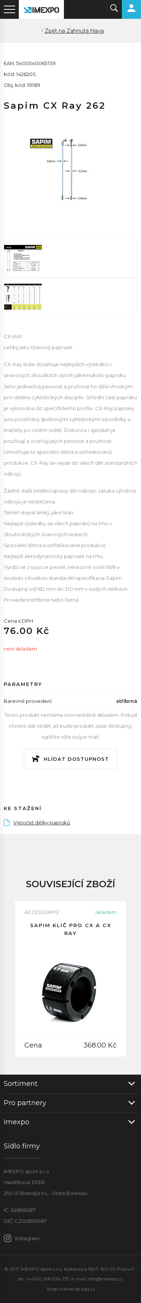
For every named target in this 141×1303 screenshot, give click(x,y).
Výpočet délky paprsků (37, 823)
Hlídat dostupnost (76, 759)
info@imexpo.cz (105, 1279)
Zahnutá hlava (85, 30)
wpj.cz (88, 1289)
